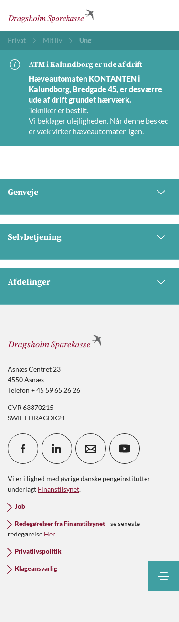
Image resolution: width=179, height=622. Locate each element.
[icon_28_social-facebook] (23, 448)
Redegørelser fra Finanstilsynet (60, 523)
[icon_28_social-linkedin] (57, 448)
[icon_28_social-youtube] (124, 448)
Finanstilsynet (58, 489)
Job (20, 506)
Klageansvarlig (36, 568)
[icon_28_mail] (90, 448)
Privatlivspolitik (38, 551)
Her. (50, 534)
